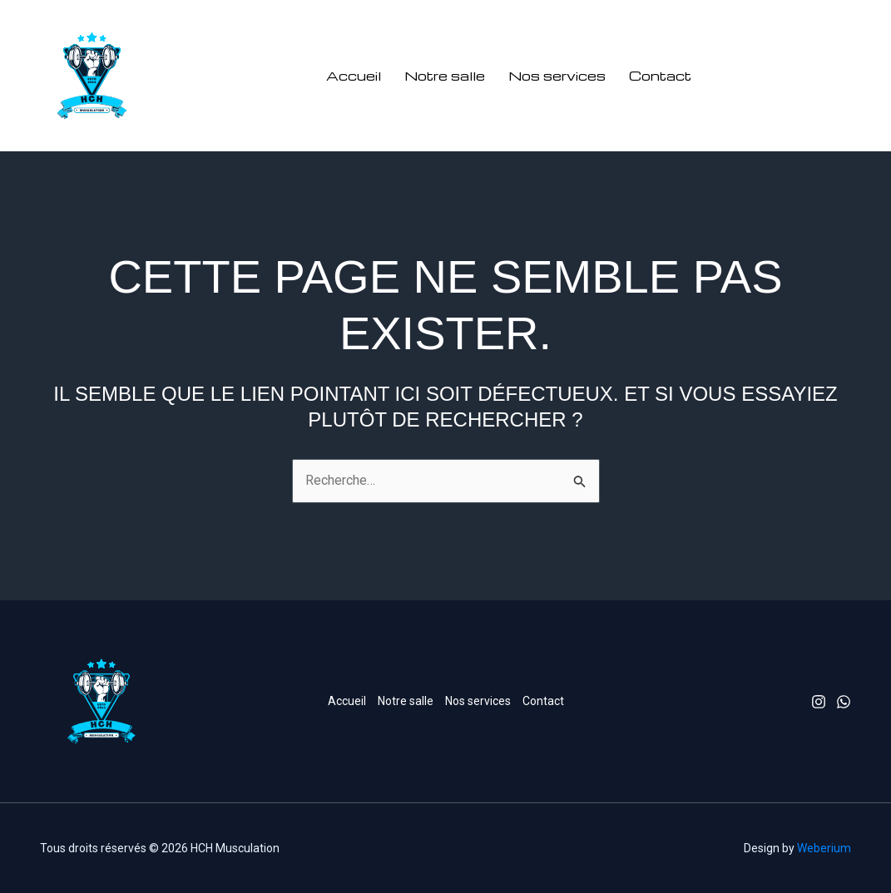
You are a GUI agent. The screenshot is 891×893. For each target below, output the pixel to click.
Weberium (824, 848)
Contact (660, 75)
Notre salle (444, 75)
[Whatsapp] (843, 701)
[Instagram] (818, 701)
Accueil (353, 75)
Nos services (557, 75)
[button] (791, 75)
